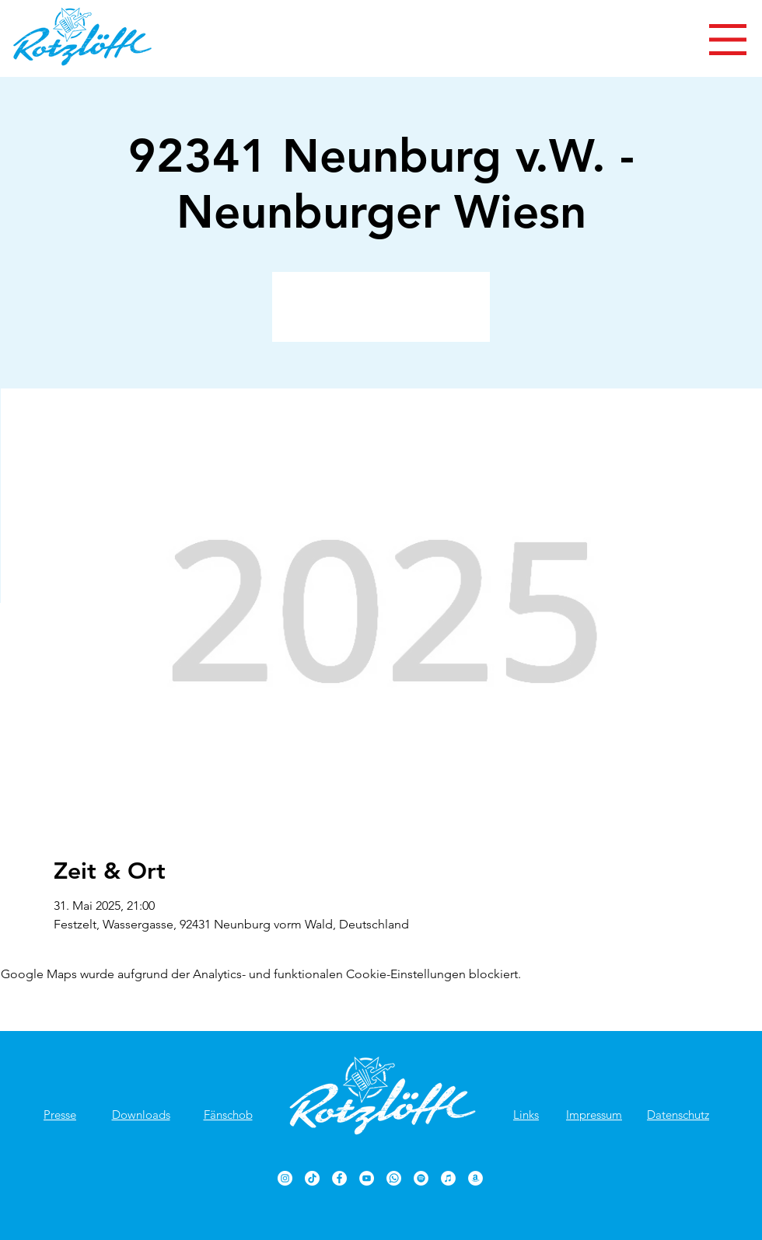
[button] (727, 39)
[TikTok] (312, 1178)
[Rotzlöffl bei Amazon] (475, 1178)
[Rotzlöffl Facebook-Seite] (339, 1178)
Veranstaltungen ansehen (381, 315)
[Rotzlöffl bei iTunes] (448, 1178)
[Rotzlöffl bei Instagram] (285, 1178)
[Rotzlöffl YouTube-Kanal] (366, 1178)
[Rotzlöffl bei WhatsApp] (393, 1178)
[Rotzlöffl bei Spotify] (421, 1178)
